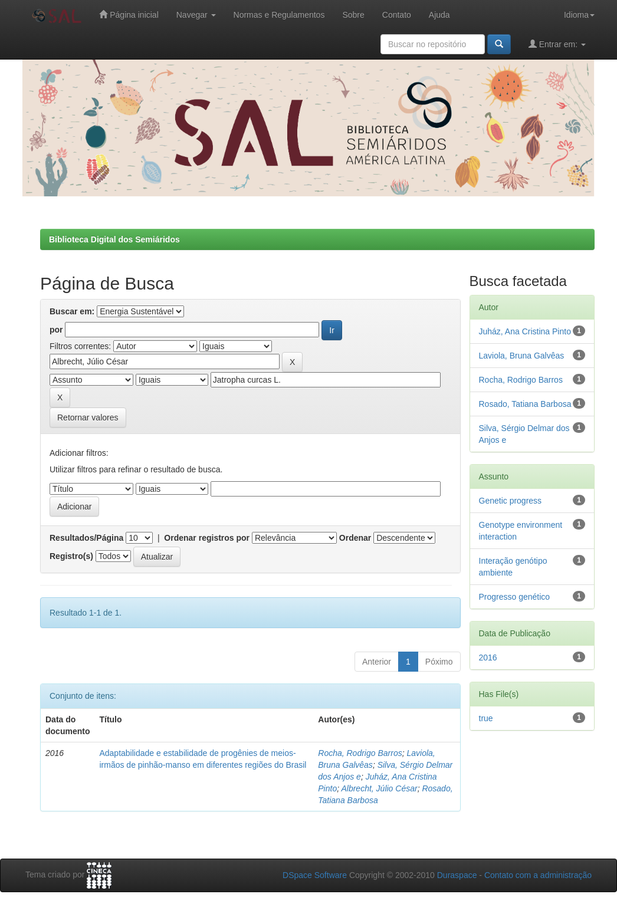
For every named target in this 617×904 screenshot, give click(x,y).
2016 (488, 657)
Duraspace (457, 875)
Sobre (353, 14)
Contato (396, 14)
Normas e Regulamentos (279, 14)
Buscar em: (72, 311)
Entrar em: (557, 44)
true (486, 718)
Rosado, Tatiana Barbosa (525, 404)
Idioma (579, 14)
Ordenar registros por (207, 538)
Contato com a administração (538, 875)
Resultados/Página (86, 538)
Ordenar (355, 538)
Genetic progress (510, 500)
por (56, 329)
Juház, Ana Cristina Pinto (525, 331)
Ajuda (439, 14)
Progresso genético (514, 596)
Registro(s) (71, 556)
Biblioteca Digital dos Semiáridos (114, 239)
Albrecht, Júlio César (379, 788)
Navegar (196, 14)
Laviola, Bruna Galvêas (522, 355)
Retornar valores (88, 417)
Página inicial (128, 14)
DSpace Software (315, 875)
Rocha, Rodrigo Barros (360, 753)
